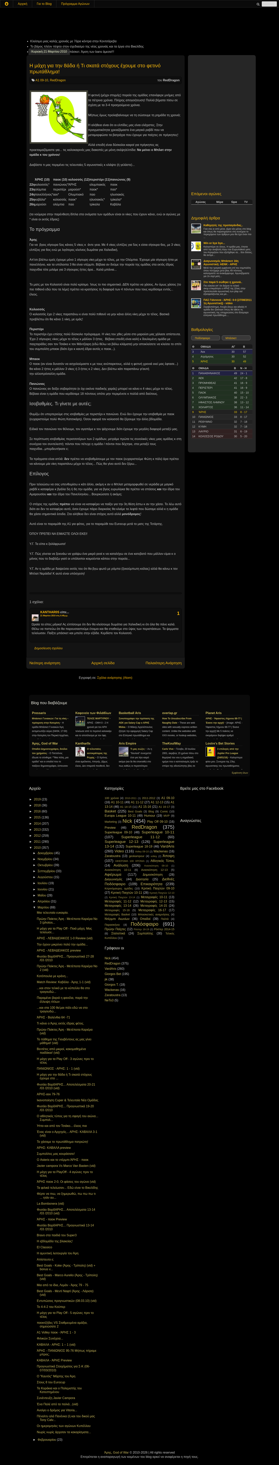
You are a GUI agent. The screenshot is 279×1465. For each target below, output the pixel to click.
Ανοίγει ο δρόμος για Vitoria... (57, 1410)
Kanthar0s (82, 743)
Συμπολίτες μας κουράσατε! (56, 1153)
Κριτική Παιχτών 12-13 (162, 892)
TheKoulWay (171, 743)
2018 (38, 805)
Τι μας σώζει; (138, 749)
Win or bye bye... (214, 243)
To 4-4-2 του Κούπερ (51, 1306)
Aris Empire (127, 743)
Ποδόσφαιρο (202, 338)
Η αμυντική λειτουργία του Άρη (57, 1253)
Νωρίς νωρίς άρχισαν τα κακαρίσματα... (64, 1432)
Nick (127, 821)
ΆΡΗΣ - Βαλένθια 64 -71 (53, 1017)
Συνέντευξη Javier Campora (56, 1398)
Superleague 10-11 (158, 832)
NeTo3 (109, 1000)
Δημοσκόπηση (153, 874)
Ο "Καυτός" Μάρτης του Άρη (56, 1376)
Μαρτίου (44, 907)
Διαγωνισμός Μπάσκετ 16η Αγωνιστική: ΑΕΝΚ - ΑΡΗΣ (221, 262)
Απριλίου (44, 901)
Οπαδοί (145, 918)
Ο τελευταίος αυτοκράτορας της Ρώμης (97, 753)
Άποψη (168, 856)
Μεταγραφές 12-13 (153, 901)
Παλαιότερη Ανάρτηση (164, 663)
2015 (38, 817)
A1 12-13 (157, 802)
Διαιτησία (142, 879)
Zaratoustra (113, 856)
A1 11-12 (137, 802)
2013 (38, 829)
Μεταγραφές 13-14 (118, 905)
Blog (151, 811)
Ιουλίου (43, 883)
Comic (164, 811)
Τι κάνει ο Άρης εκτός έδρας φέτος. (60, 1023)
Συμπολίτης (145, 933)
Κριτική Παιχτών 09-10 (157, 888)
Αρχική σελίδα (103, 663)
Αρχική (22, 3)
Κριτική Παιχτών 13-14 (122, 897)
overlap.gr (169, 713)
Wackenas (160, 851)
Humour (149, 815)
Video (119, 851)
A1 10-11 (117, 802)
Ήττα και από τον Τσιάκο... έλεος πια (62, 1125)
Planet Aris (214, 713)
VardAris (167, 846)
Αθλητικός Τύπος (162, 860)
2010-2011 (131, 798)
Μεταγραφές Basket (117, 914)
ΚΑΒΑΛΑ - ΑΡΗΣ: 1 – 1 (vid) (56, 1344)
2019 (38, 799)
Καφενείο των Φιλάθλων (93, 713)
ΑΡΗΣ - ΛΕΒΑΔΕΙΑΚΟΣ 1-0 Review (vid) (65, 938)
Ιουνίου (43, 889)
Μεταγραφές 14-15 (153, 905)
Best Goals (135, 811)
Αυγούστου (46, 877)
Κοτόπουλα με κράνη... (52, 976)
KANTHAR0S (49, 612)
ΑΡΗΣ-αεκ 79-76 (48, 1094)
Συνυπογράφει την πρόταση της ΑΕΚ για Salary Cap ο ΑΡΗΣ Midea (136, 722)
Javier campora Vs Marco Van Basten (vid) (66, 1165)
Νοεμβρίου (45, 859)
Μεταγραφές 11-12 (118, 901)
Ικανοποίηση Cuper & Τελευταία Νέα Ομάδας (67, 1100)
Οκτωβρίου (46, 865)
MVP (167, 815)
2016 (38, 811)
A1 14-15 (126, 806)
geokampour (136, 856)
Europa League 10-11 (120, 815)
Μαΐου (42, 895)
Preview (110, 827)
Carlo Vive (168, 749)
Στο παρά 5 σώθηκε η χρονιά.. (222, 282)
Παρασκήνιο (112, 924)
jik (106, 979)
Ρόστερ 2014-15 (164, 929)
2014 (38, 823)
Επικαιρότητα (151, 884)
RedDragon (58, 80)
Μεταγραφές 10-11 (154, 897)
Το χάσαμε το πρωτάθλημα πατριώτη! (62, 1141)
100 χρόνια (112, 798)
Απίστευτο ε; (45, 1259)
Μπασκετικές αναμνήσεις (154, 914)
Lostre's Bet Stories (220, 743)
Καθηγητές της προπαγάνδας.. (223, 225)
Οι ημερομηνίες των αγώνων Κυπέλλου (63, 1426)
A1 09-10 (42, 80)
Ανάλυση (121, 865)
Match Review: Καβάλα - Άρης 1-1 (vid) (63, 982)
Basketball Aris (130, 713)
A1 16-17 (164, 806)
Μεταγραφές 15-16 (117, 910)
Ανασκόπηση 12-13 (154, 869)
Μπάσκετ (231, 338)
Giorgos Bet (113, 974)
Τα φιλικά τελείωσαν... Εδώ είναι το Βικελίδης (67, 1187)
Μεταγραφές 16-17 (152, 910)
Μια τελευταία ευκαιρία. (52, 912)
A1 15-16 (144, 806)
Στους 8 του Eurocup (51, 1382)
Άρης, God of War (45, 743)
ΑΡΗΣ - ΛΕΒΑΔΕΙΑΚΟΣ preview (59, 950)
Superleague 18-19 (139, 846)
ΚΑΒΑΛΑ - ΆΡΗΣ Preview (54, 1360)
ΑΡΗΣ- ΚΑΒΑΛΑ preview (54, 1147)
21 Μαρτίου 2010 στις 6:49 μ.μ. (54, 616)
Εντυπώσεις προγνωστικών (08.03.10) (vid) (66, 1300)
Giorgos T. (112, 984)
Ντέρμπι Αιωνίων (117, 918)
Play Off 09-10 (157, 821)
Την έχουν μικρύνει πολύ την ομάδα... (62, 944)
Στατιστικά (118, 933)
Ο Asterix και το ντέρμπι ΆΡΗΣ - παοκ (63, 1159)
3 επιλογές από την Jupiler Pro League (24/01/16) (228, 753)
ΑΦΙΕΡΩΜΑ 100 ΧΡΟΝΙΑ (130, 861)
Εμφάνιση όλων (240, 772)
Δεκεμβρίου (46, 853)
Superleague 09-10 (118, 832)
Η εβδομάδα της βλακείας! (55, 1241)
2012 (38, 835)
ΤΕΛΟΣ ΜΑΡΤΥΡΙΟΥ (98, 718)
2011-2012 (148, 798)
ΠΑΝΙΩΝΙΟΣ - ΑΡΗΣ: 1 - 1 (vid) (58, 1068)
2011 (38, 841)
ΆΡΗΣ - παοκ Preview (52, 1219)
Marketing (111, 821)
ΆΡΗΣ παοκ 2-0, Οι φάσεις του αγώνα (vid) (66, 1181)
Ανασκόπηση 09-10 (156, 865)
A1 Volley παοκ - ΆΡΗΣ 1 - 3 (56, 1332)
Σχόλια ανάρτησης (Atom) (114, 677)
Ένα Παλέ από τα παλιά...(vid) (57, 1404)
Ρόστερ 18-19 (141, 929)
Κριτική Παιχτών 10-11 (126, 892)
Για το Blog (44, 3)
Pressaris (39, 713)
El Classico (44, 1247)
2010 (38, 847)
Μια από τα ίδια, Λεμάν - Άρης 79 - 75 (62, 1285)
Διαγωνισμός (113, 879)
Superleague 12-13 (121, 842)
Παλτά (165, 918)
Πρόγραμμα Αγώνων (75, 3)
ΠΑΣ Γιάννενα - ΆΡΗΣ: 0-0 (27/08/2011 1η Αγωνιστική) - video (227, 301)
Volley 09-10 (142, 851)
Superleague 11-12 (140, 837)
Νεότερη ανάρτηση (44, 663)
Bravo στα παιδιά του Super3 (57, 1235)
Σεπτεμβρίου (47, 871)
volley (154, 856)
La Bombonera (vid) (50, 1203)
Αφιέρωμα (113, 874)
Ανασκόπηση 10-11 (118, 869)
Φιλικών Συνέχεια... (50, 1338)
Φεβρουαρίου (47, 1439)
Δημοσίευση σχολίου (48, 648)
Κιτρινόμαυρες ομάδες (119, 888)
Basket (110, 811)
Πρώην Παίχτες (115, 929)
